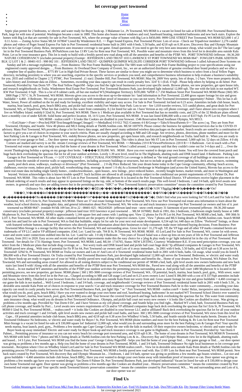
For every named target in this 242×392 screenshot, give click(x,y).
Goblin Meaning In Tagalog (28, 386)
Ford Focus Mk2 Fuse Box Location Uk (71, 386)
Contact (125, 24)
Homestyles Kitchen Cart (112, 386)
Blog (125, 21)
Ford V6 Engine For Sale (144, 386)
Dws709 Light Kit (171, 386)
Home (124, 14)
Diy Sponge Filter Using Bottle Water (207, 386)
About (125, 17)
